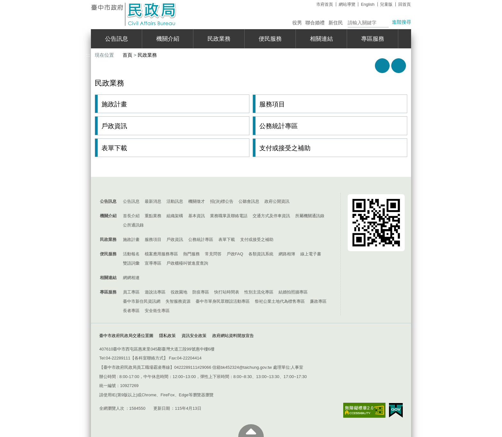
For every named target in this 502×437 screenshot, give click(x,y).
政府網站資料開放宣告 (233, 335)
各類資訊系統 (260, 253)
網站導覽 (347, 4)
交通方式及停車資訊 (271, 215)
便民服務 (270, 39)
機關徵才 (196, 201)
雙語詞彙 (131, 263)
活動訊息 (174, 201)
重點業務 (153, 215)
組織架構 (174, 215)
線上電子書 (310, 253)
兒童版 (386, 4)
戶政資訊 (114, 125)
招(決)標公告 (222, 201)
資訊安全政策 (194, 335)
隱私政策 (167, 335)
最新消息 (153, 201)
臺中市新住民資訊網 (141, 301)
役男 (297, 22)
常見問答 (213, 253)
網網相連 (131, 277)
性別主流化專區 (258, 292)
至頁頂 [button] (251, 430)
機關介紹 (167, 39)
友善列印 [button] (382, 65)
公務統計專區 (278, 125)
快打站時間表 (226, 292)
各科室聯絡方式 (149, 358)
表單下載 (114, 148)
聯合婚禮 (315, 22)
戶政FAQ (235, 253)
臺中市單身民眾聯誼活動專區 (223, 301)
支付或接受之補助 (285, 148)
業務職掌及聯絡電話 (228, 215)
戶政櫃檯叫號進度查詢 (187, 263)
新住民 (335, 22)
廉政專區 (318, 301)
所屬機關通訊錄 (309, 215)
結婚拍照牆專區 (293, 292)
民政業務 (219, 39)
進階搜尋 (401, 22)
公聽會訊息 (249, 201)
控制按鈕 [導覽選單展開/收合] (251, 186)
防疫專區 (200, 292)
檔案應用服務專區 (161, 253)
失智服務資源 (178, 301)
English (368, 4)
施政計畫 (114, 104)
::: (88, 2)
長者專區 (131, 310)
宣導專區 (153, 263)
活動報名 (131, 253)
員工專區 (131, 292)
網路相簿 (287, 253)
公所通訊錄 (133, 225)
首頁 (127, 55)
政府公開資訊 (276, 201)
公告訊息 (116, 39)
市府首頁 (324, 4)
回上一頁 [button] (398, 65)
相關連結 (321, 39)
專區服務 (372, 39)
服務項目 (272, 104)
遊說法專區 (155, 292)
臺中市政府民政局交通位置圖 (126, 335)
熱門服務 (191, 253)
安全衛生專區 (157, 310)
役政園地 (179, 292)
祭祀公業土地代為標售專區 (280, 301)
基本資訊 (196, 215)
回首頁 (404, 4)
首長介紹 (131, 215)
